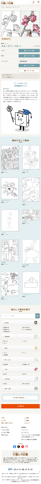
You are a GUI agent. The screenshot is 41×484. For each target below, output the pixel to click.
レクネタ (3, 420)
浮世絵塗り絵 (6, 331)
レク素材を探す (8, 7)
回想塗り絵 (5, 329)
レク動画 (26, 420)
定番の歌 (5, 364)
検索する (21, 406)
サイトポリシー (25, 432)
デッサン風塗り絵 (26, 329)
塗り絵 (4, 383)
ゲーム (23, 353)
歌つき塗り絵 (25, 327)
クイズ (4, 353)
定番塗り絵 (9, 77)
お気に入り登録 (30, 70)
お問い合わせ (4, 435)
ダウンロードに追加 (30, 50)
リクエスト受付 (5, 430)
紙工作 (4, 374)
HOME (2, 7)
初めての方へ (4, 427)
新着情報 (23, 427)
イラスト (24, 341)
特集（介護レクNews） (7, 423)
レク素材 (26, 418)
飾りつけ (5, 341)
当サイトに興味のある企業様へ (29, 439)
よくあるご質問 (5, 432)
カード (4, 343)
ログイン (33, 3)
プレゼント (27, 423)
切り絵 (23, 374)
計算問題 (5, 355)
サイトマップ (24, 430)
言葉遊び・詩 (25, 364)
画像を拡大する (7, 39)
